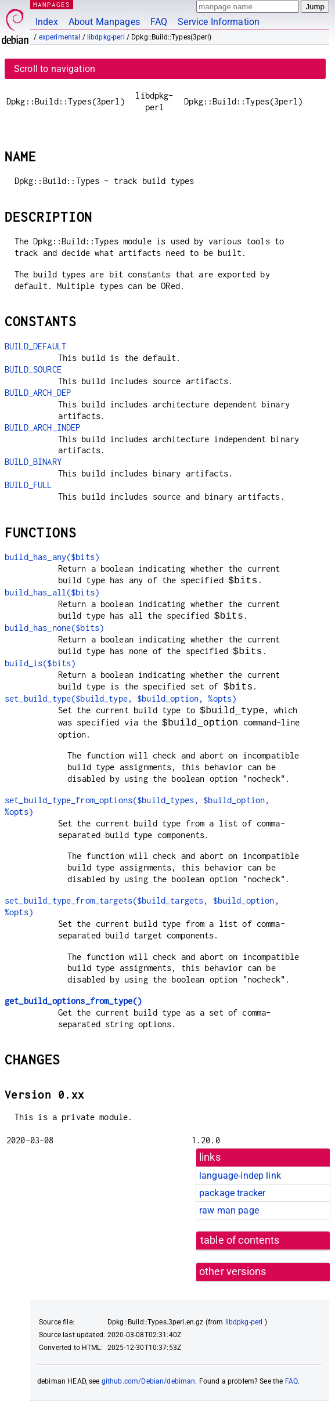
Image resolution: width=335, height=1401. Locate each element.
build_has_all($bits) (52, 592)
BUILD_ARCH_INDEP (42, 427)
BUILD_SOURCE (33, 369)
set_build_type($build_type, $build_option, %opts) (120, 698)
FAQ (158, 21)
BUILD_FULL (28, 485)
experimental (60, 37)
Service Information (219, 21)
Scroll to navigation (54, 68)
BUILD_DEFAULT (35, 346)
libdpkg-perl (106, 37)
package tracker (232, 1192)
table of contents (240, 1240)
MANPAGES (51, 4)
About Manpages (104, 21)
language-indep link (240, 1175)
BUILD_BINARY (33, 462)
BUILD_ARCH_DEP (38, 393)
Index (46, 21)
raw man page (229, 1210)
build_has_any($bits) (52, 557)
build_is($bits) (40, 663)
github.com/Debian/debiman (149, 1381)
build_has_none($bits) (54, 628)
